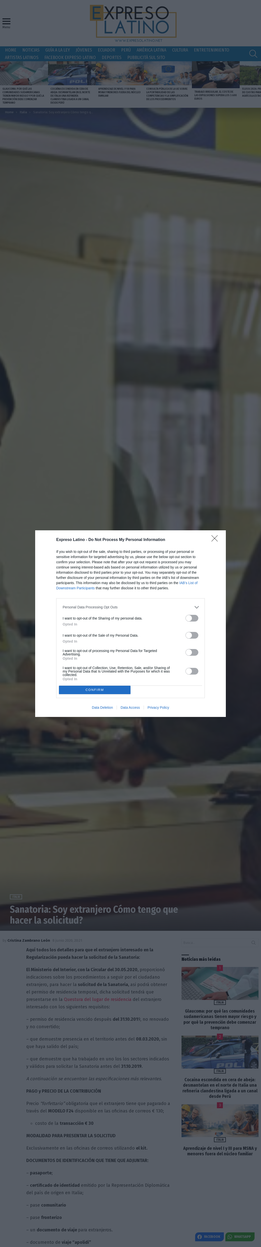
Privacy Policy (158, 707)
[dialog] (130, 623)
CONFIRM (94, 690)
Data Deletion (102, 707)
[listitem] (130, 607)
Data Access (130, 707)
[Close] (216, 540)
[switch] (191, 618)
